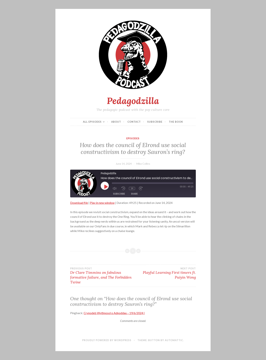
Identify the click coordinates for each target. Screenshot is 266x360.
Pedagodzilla (133, 100)
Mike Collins (143, 163)
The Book (176, 121)
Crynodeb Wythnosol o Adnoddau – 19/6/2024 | (114, 313)
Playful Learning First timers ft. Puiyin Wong (164, 273)
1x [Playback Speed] (131, 188)
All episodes (92, 121)
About (116, 121)
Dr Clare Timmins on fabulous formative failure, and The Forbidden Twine (101, 275)
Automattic (174, 340)
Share (134, 193)
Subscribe (154, 121)
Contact (134, 121)
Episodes (132, 138)
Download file (79, 202)
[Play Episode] (106, 187)
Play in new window (102, 202)
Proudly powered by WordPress (106, 340)
